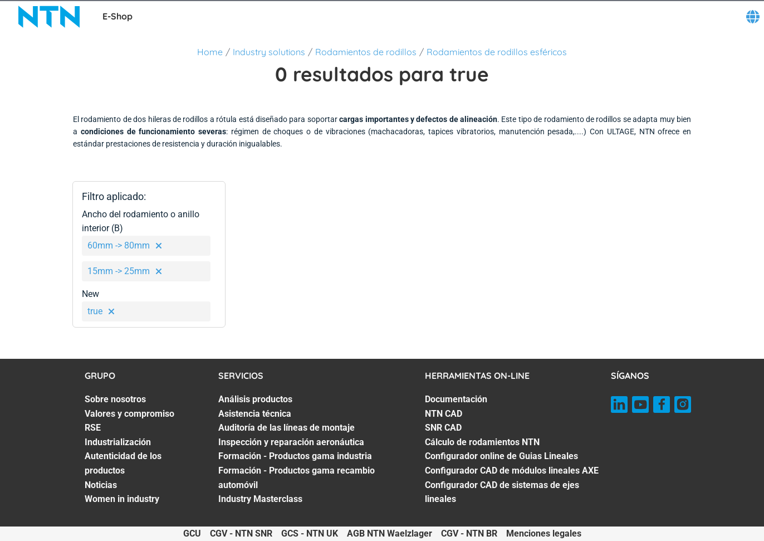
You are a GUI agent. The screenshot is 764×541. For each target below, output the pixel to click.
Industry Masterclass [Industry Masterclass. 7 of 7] (260, 499)
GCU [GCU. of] (192, 533)
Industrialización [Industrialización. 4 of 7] (118, 442)
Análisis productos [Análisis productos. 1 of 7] (255, 399)
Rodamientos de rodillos (366, 51)
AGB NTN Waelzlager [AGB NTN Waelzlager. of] (389, 533)
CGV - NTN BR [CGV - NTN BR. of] (469, 533)
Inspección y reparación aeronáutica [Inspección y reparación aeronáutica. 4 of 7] (291, 442)
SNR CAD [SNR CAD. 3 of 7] (443, 427)
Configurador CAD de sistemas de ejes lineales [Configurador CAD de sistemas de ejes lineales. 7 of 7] (502, 492)
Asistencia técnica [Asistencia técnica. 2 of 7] (254, 413)
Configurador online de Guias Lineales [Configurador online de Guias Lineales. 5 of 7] (501, 456)
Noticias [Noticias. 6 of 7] (101, 485)
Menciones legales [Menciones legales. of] (543, 533)
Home (210, 51)
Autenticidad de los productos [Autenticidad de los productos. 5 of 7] (123, 463)
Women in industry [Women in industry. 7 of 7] (122, 499)
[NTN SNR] (49, 17)
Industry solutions (269, 51)
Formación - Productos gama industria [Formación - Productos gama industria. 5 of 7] (295, 456)
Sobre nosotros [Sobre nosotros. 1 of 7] (115, 399)
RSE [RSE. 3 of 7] (93, 427)
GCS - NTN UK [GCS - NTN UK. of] (309, 533)
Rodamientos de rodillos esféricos (497, 51)
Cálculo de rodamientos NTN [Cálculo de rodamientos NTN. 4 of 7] (482, 442)
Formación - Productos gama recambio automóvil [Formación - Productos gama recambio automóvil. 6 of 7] (296, 477)
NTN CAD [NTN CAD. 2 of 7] (443, 413)
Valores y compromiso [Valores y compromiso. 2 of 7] (129, 413)
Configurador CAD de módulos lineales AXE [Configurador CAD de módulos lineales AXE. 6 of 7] (512, 470)
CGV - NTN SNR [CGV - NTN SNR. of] (241, 533)
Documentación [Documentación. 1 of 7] (456, 399)
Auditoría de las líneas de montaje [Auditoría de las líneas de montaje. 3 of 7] (286, 427)
